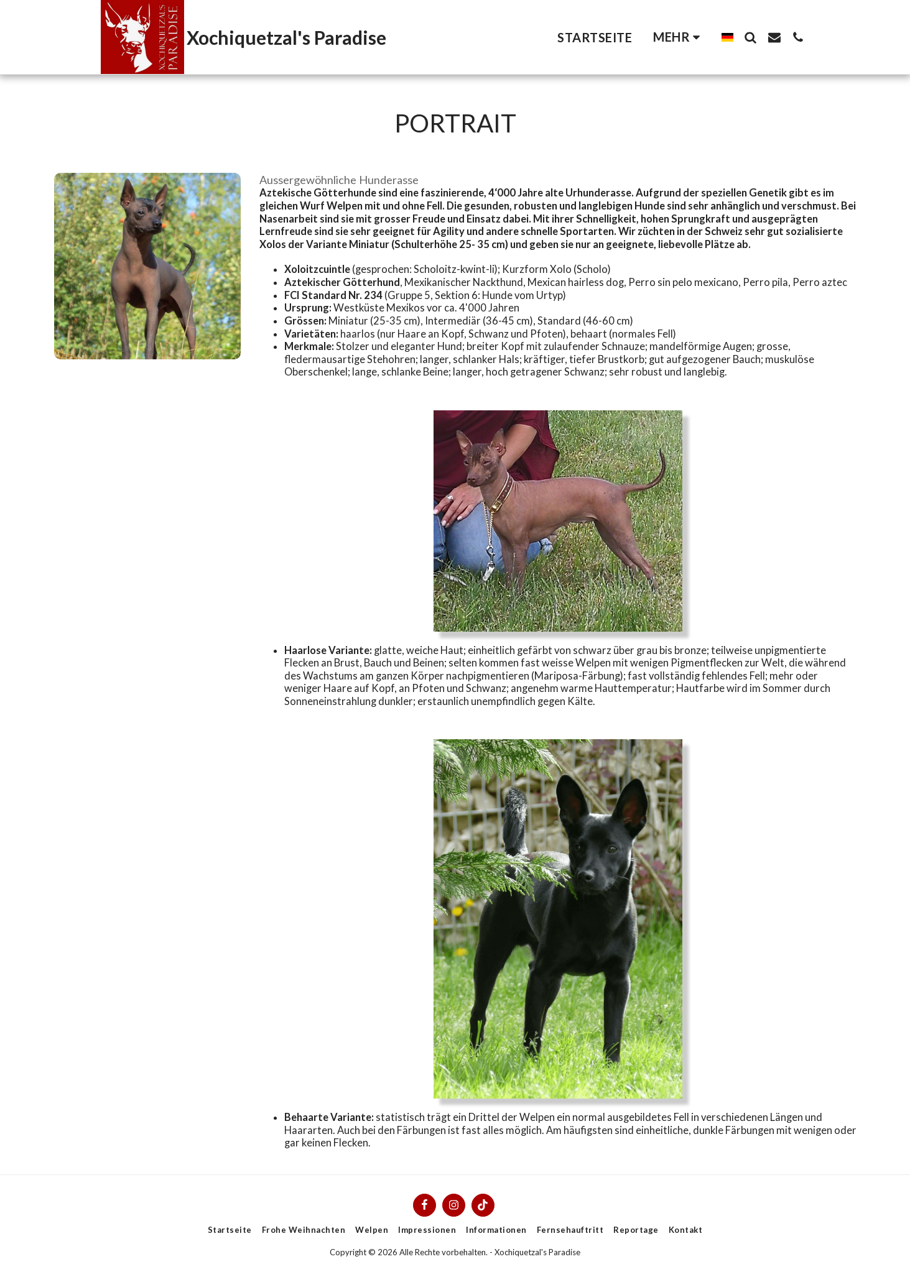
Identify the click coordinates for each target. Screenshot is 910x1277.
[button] (751, 37)
